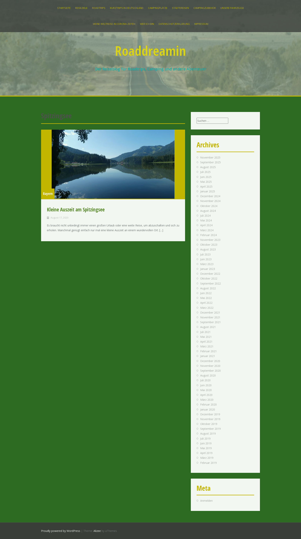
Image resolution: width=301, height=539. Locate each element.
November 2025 (210, 157)
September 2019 (210, 429)
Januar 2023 (207, 269)
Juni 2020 (206, 385)
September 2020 (210, 370)
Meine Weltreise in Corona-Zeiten (114, 24)
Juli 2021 (205, 332)
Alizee (97, 531)
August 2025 (208, 167)
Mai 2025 (206, 182)
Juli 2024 (205, 215)
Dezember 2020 (210, 361)
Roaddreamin (150, 50)
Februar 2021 (208, 351)
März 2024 (206, 230)
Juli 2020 (205, 380)
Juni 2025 (206, 177)
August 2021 (208, 327)
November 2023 (210, 240)
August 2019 (208, 433)
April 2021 (206, 341)
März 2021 (206, 346)
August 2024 (208, 211)
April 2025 (206, 186)
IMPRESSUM (201, 24)
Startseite (64, 8)
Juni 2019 (206, 443)
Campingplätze (157, 8)
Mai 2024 (206, 220)
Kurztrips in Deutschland (126, 8)
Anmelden (206, 500)
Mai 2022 (206, 298)
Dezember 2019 (210, 414)
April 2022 (206, 303)
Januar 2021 (207, 356)
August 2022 (208, 288)
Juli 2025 (205, 172)
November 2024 (210, 201)
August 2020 (208, 375)
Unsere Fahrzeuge (232, 8)
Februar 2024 (208, 235)
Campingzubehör (205, 8)
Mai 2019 (206, 448)
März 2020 (206, 399)
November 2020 (210, 366)
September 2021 (210, 322)
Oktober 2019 (208, 424)
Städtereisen (180, 8)
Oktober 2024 (208, 206)
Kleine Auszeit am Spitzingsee (76, 209)
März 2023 (206, 264)
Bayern (48, 193)
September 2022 (210, 283)
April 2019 (206, 453)
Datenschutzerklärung (174, 24)
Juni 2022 (206, 293)
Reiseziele (81, 8)
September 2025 (210, 162)
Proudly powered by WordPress (60, 531)
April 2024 (206, 225)
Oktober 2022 (208, 278)
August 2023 (208, 249)
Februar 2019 (208, 463)
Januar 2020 (207, 409)
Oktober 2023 (208, 244)
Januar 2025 (207, 191)
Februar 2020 (208, 404)
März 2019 (206, 458)
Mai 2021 (206, 337)
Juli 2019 (205, 438)
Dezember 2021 (210, 312)
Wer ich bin (147, 24)
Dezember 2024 (210, 196)
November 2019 (210, 419)
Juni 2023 (206, 259)
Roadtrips (98, 8)
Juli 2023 (205, 254)
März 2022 (206, 308)
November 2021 (210, 317)
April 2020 (206, 395)
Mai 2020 (206, 390)
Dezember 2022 (210, 273)
